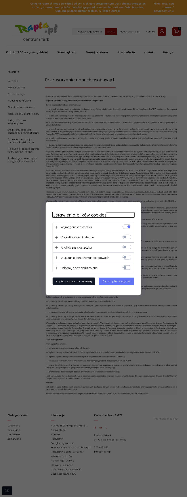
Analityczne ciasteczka (75, 247)
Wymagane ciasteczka (75, 227)
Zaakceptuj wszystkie (117, 281)
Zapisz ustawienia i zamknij (73, 281)
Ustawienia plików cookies (78, 214)
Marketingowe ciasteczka (77, 237)
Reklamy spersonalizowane (78, 268)
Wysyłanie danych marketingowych (84, 257)
